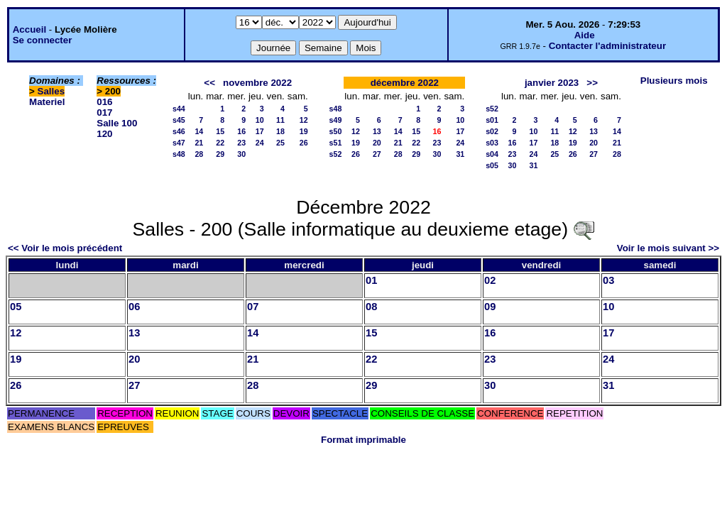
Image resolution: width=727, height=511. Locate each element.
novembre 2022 (257, 82)
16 (241, 131)
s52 (335, 154)
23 (241, 142)
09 (490, 306)
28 (199, 154)
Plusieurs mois (674, 80)
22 (220, 142)
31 (460, 154)
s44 (179, 108)
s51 (335, 142)
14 (199, 131)
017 (104, 112)
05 (15, 306)
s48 (179, 154)
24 (260, 142)
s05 (492, 165)
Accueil (29, 29)
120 (104, 133)
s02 (492, 131)
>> (592, 82)
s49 (335, 120)
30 (241, 154)
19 (304, 131)
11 (280, 120)
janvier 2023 (552, 82)
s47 (179, 142)
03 (608, 280)
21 (199, 142)
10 (260, 120)
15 (220, 131)
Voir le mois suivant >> (668, 248)
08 (371, 306)
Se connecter (42, 40)
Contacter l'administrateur (607, 45)
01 (371, 280)
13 (377, 131)
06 (134, 306)
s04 (492, 154)
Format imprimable (363, 439)
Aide (584, 35)
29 (220, 154)
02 (490, 280)
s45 (179, 120)
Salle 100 (117, 123)
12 (304, 120)
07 (252, 306)
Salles (51, 91)
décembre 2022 (405, 82)
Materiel (47, 102)
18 (280, 131)
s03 (492, 142)
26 (304, 142)
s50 (335, 131)
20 (377, 142)
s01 (492, 120)
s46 (179, 131)
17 (260, 131)
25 (280, 142)
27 (377, 154)
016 (104, 102)
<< (209, 82)
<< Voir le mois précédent (65, 248)
